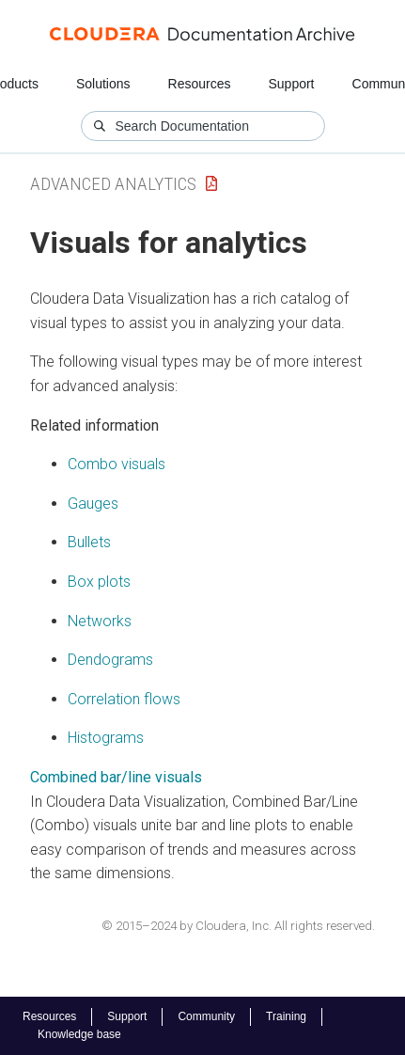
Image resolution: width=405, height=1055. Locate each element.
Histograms (106, 738)
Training (286, 1016)
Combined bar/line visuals (116, 777)
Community (206, 1016)
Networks (100, 621)
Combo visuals (116, 464)
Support (291, 83)
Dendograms (110, 660)
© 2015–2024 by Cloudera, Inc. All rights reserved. (238, 926)
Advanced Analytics (113, 184)
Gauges (93, 503)
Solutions (103, 83)
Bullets (89, 542)
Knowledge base (79, 1034)
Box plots (99, 581)
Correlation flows (124, 699)
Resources (199, 83)
